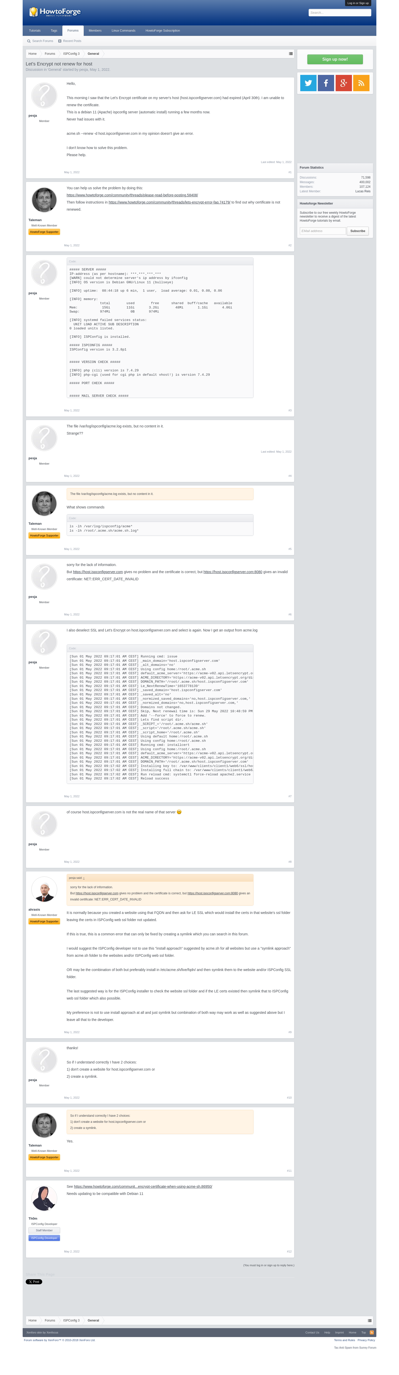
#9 (290, 1032)
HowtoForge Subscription (163, 30)
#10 (289, 1097)
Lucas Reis (362, 191)
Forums (73, 30)
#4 (290, 475)
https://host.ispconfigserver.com (98, 572)
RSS (372, 1332)
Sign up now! (335, 59)
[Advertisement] (335, 272)
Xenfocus (52, 1332)
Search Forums (42, 41)
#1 (290, 172)
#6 (290, 614)
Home (352, 1332)
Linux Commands (123, 30)
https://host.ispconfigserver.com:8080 (233, 572)
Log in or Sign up (358, 3)
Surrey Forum (367, 1347)
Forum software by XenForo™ (59, 1340)
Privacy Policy (366, 1340)
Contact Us (312, 1332)
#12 (289, 1251)
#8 (290, 861)
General (54, 70)
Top (363, 1332)
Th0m (32, 1218)
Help (327, 1332)
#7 (290, 796)
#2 (290, 245)
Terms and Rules (344, 1340)
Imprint (339, 1332)
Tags (54, 30)
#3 (290, 410)
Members (95, 30)
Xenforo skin (34, 1332)
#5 (290, 548)
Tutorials (35, 30)
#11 (289, 1170)
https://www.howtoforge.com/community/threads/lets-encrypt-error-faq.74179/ (170, 202)
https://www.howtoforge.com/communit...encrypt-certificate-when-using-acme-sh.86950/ (143, 1186)
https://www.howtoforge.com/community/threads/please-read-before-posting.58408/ (132, 195)
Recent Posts (72, 41)
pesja (83, 70)
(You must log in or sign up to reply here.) (268, 1265)
